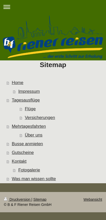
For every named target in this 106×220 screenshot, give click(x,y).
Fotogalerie (29, 170)
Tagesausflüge (26, 100)
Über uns (34, 135)
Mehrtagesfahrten (29, 126)
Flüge (30, 108)
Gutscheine (23, 152)
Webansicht (92, 199)
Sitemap (39, 199)
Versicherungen (40, 117)
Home (17, 82)
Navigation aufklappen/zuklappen (53, 6)
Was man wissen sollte (34, 178)
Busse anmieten (27, 143)
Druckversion (17, 199)
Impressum (29, 91)
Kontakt (19, 161)
